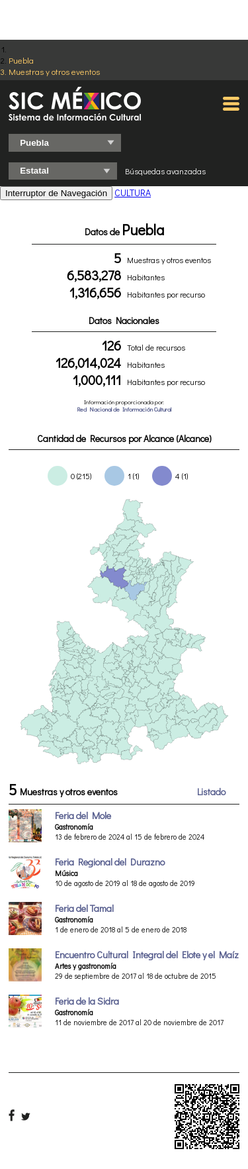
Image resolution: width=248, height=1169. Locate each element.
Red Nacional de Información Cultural (124, 409)
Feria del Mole (83, 815)
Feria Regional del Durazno (110, 862)
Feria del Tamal (84, 908)
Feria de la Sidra (87, 1001)
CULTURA (132, 192)
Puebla (21, 60)
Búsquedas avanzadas (165, 171)
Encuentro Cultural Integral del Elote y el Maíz (147, 954)
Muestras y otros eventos (54, 71)
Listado (211, 791)
